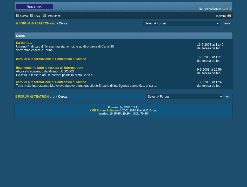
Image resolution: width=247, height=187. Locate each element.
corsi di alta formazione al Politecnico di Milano (51, 59)
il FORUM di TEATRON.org (35, 23)
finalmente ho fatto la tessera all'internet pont (49, 68)
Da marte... (24, 43)
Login (225, 8)
